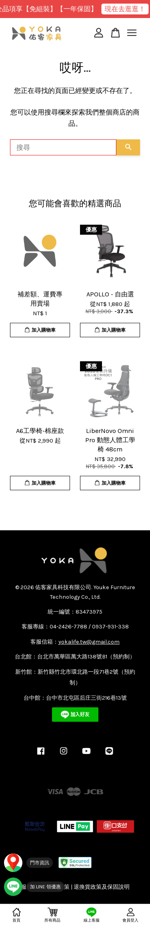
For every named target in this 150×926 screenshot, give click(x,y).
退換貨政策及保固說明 (102, 887)
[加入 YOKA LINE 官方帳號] (34, 887)
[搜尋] (63, 147)
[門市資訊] (28, 863)
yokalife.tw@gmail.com (89, 641)
